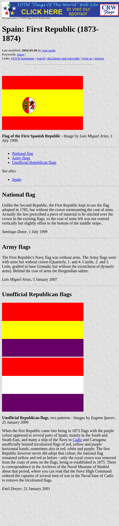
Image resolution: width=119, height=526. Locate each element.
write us (87, 58)
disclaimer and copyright (63, 58)
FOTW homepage (22, 58)
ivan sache (49, 50)
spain (20, 54)
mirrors (99, 58)
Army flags (21, 158)
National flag (22, 153)
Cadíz (77, 440)
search (41, 58)
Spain (16, 179)
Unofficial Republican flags (34, 162)
